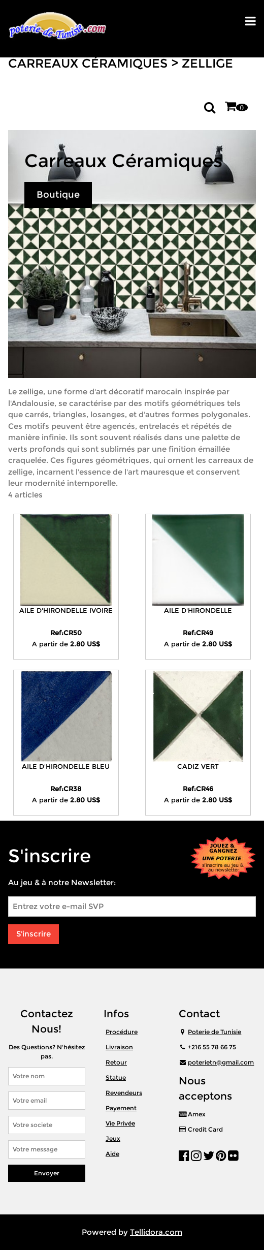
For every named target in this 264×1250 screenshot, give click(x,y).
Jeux (113, 1138)
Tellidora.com (156, 1232)
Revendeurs (124, 1093)
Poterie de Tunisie (214, 1032)
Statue (116, 1077)
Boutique (58, 194)
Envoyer (46, 1173)
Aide (112, 1154)
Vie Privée (120, 1123)
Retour (116, 1062)
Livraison (119, 1047)
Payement (121, 1108)
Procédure (122, 1032)
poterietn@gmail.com (221, 1062)
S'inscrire (33, 934)
